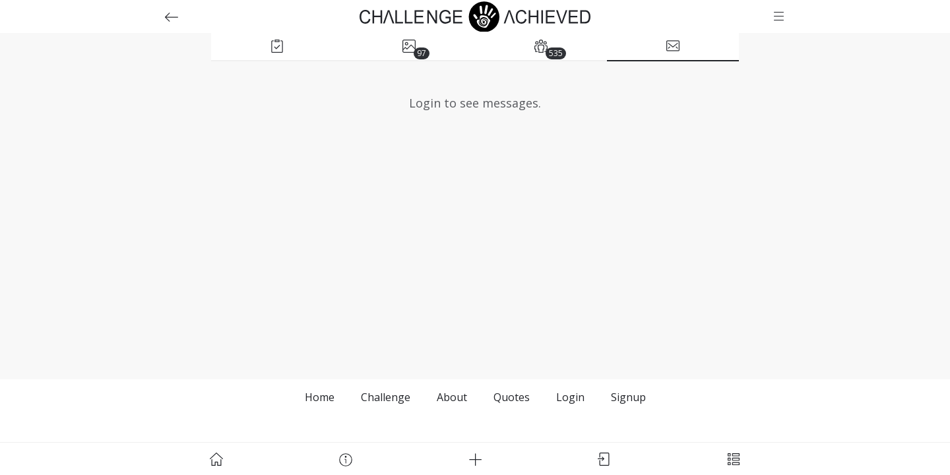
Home (319, 397)
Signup (628, 397)
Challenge (385, 397)
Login (570, 397)
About (452, 397)
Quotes (511, 397)
